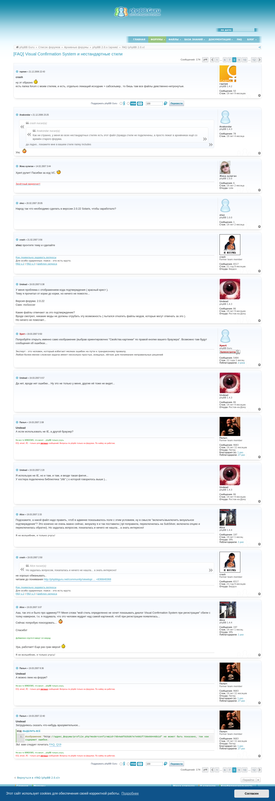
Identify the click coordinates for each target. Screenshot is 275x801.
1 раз (240, 452)
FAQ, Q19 (55, 744)
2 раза (241, 363)
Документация (220, 39)
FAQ (239, 39)
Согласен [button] (252, 793)
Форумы (157, 39)
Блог (250, 39)
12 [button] (253, 60)
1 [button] (217, 60)
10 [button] (244, 60)
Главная (139, 39)
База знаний (193, 39)
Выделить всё (32, 731)
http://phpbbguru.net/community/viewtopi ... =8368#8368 (77, 579)
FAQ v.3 (30, 264)
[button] (205, 59)
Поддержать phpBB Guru (104, 103)
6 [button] (225, 60)
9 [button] (239, 60)
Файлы (174, 39)
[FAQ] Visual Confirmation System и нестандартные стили (68, 54)
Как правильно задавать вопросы (36, 257)
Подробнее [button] (130, 793)
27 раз (241, 455)
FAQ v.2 (20, 264)
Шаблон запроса (47, 264)
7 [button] (229, 60)
